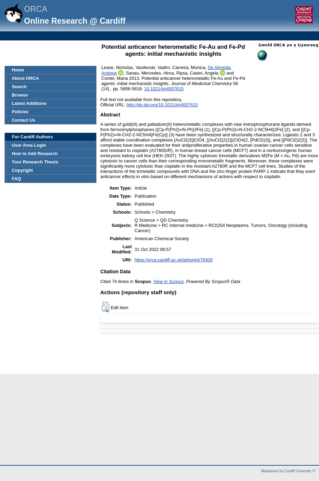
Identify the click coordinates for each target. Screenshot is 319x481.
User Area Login (29, 145)
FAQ (16, 178)
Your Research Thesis (35, 162)
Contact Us (24, 120)
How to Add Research (35, 153)
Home (18, 69)
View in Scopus (168, 281)
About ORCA (25, 78)
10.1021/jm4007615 (164, 88)
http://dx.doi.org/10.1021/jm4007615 (162, 104)
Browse (20, 95)
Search (19, 86)
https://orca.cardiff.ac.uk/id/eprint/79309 (173, 259)
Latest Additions (29, 103)
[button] (105, 307)
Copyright (22, 170)
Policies (20, 111)
